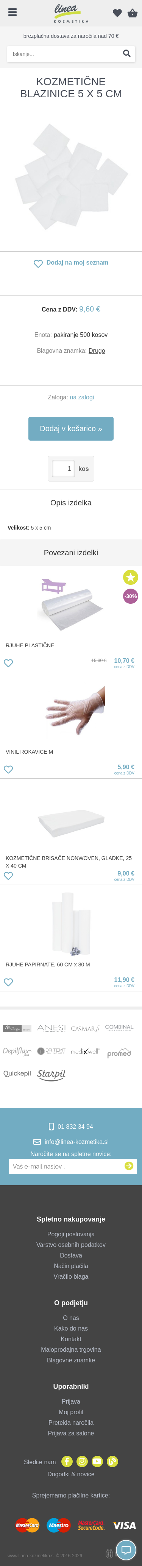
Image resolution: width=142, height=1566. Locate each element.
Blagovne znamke (71, 1360)
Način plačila (71, 1266)
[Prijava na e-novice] (129, 1166)
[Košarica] (132, 13)
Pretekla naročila (71, 1423)
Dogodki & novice (71, 1474)
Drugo (97, 350)
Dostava (71, 1255)
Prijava (71, 1401)
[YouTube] (95, 1462)
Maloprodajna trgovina (71, 1349)
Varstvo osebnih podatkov (71, 1245)
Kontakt (71, 1339)
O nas (71, 1318)
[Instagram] (80, 1462)
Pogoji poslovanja (71, 1234)
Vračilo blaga (71, 1276)
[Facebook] (65, 1462)
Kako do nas (71, 1328)
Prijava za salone (71, 1433)
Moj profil (71, 1412)
